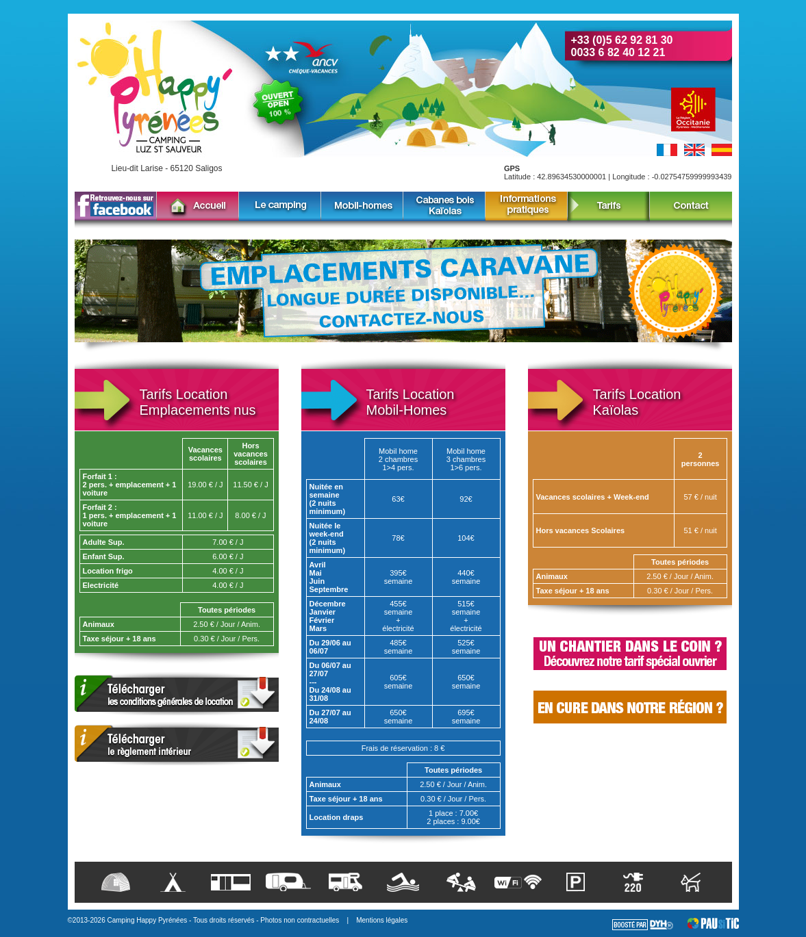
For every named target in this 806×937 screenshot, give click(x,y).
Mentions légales (381, 920)
